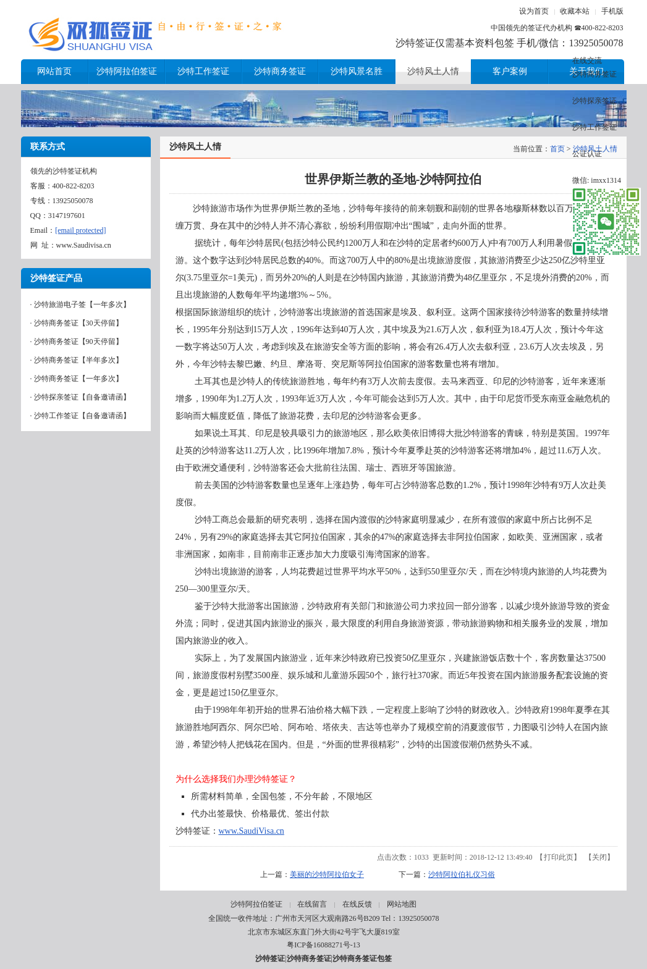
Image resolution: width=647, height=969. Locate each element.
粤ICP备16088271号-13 (323, 945)
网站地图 (402, 904)
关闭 (599, 857)
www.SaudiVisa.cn (251, 831)
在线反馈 (357, 904)
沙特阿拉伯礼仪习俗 (461, 874)
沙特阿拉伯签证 (256, 904)
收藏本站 (575, 11)
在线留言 (312, 904)
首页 (557, 149)
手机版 (612, 11)
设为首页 (534, 11)
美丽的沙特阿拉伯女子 (327, 874)
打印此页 (558, 857)
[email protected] (80, 230)
